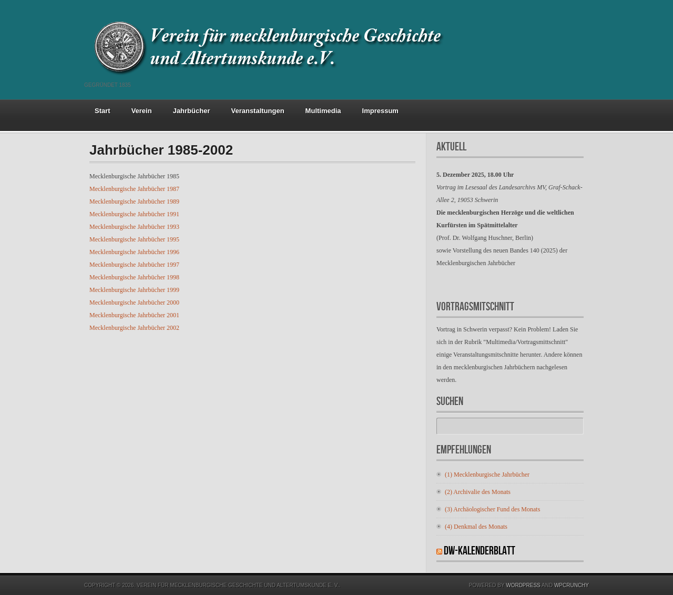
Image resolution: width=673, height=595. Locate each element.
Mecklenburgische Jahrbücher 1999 (134, 290)
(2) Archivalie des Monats (478, 492)
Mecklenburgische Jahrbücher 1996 (134, 252)
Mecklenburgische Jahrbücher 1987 (134, 189)
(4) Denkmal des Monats (476, 526)
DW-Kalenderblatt (479, 551)
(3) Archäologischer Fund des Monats (492, 509)
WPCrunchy (571, 585)
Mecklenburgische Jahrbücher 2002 (134, 327)
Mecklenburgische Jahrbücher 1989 (134, 201)
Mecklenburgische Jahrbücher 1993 (134, 226)
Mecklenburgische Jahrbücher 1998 (134, 277)
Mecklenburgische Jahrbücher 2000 (134, 302)
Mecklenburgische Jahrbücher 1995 (134, 239)
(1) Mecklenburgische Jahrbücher (487, 474)
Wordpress (523, 585)
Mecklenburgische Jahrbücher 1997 (134, 264)
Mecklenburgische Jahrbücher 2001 (134, 315)
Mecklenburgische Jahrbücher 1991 (134, 214)
